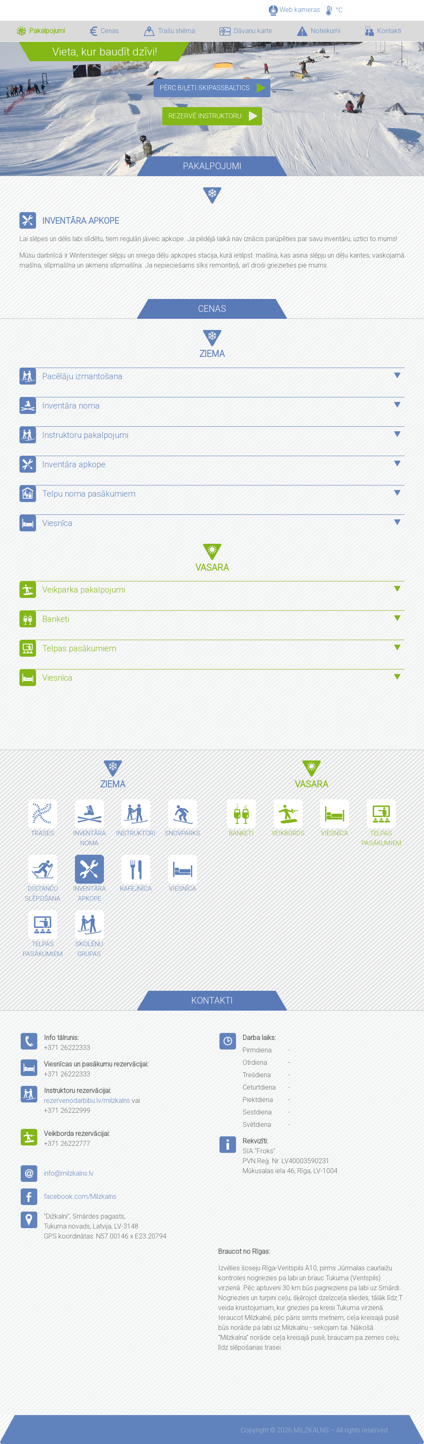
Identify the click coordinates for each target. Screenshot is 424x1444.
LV (383, 4)
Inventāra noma (71, 406)
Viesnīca (57, 523)
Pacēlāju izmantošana (82, 376)
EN (396, 4)
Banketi (55, 619)
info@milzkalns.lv (69, 1173)
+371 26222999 (67, 1110)
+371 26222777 (67, 1144)
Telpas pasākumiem (80, 648)
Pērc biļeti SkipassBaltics (205, 88)
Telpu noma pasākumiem (88, 494)
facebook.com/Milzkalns (80, 1196)
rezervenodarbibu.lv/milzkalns (87, 1101)
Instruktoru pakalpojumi (85, 435)
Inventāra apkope (74, 464)
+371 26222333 (67, 1048)
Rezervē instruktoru (205, 116)
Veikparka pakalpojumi (83, 590)
